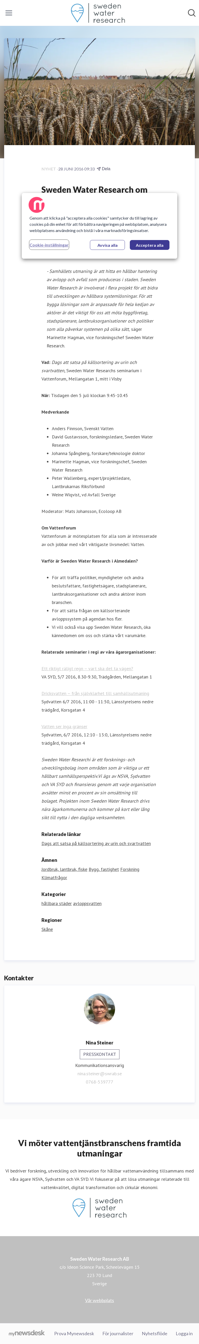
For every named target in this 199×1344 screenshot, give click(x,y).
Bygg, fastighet (104, 869)
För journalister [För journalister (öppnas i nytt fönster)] (117, 1333)
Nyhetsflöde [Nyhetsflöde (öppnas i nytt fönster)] (154, 1333)
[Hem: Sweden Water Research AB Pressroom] (98, 13)
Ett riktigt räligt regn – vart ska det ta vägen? (87, 668)
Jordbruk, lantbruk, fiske (64, 869)
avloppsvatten (87, 903)
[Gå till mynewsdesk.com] (26, 1334)
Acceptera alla (150, 245)
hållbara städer (56, 903)
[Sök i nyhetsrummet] (192, 13)
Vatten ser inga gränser (64, 726)
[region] (99, 226)
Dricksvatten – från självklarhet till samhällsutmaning (95, 693)
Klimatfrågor (54, 877)
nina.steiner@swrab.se (99, 1074)
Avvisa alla (107, 245)
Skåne (47, 929)
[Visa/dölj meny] (9, 13)
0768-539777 (99, 1082)
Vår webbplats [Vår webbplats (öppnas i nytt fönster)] (99, 1300)
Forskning (129, 869)
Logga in (184, 1333)
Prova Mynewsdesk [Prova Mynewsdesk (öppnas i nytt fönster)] (74, 1333)
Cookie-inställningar (49, 244)
